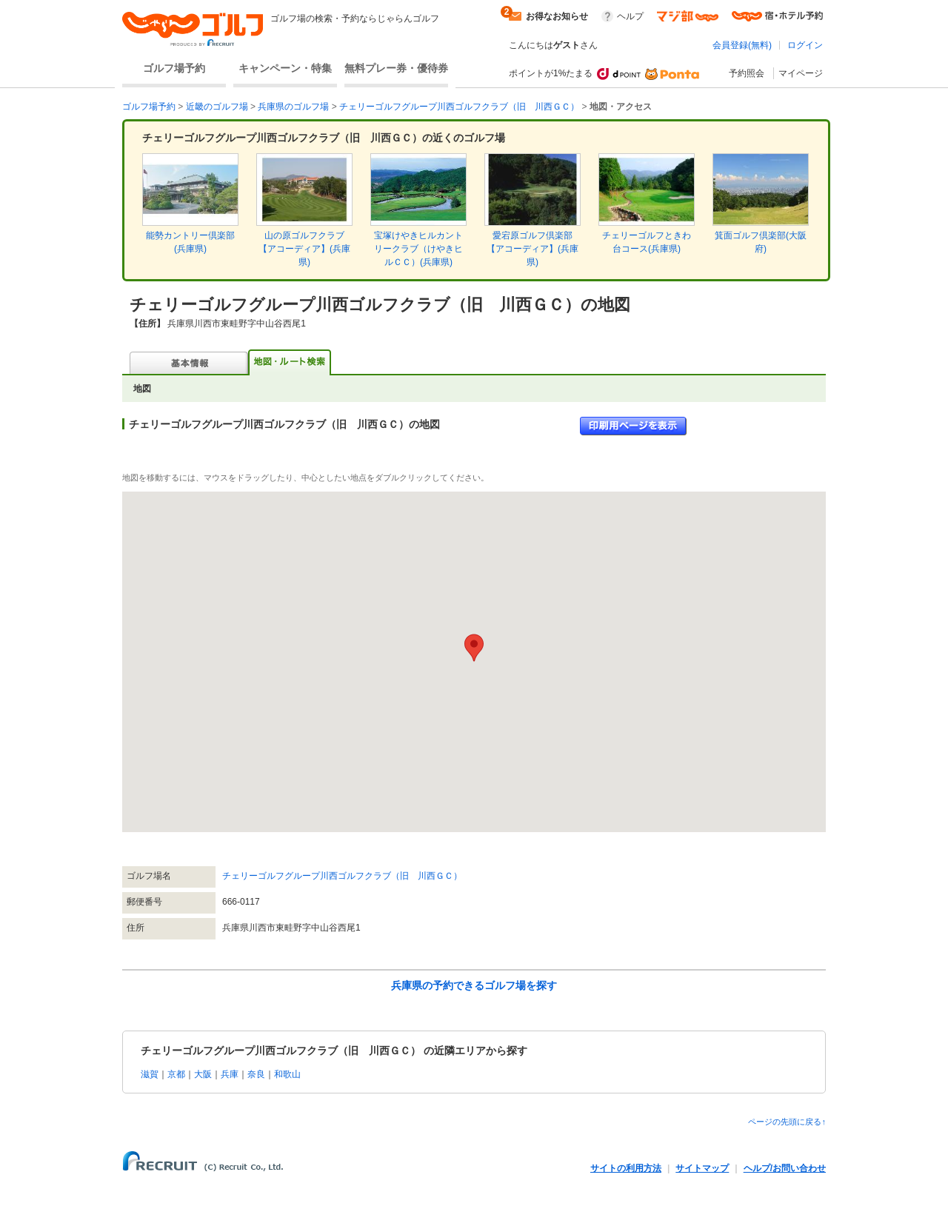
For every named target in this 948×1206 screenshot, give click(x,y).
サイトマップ (702, 1168)
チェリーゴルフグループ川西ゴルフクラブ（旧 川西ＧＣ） (459, 106)
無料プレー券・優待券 (396, 68)
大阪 (203, 1074)
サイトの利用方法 (625, 1168)
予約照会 (746, 73)
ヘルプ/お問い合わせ (785, 1168)
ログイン (805, 45)
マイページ (800, 73)
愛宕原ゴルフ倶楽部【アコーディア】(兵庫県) (532, 248)
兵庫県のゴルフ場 (293, 106)
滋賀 (149, 1074)
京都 (176, 1074)
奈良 (256, 1074)
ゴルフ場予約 (174, 68)
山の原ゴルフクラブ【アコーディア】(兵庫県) (304, 248)
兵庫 (229, 1074)
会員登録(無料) (742, 45)
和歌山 (287, 1074)
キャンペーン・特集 (285, 68)
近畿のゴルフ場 (217, 106)
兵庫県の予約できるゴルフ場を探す (474, 985)
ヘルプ (630, 16)
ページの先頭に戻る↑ (787, 1121)
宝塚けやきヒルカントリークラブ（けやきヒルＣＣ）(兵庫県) (418, 248)
